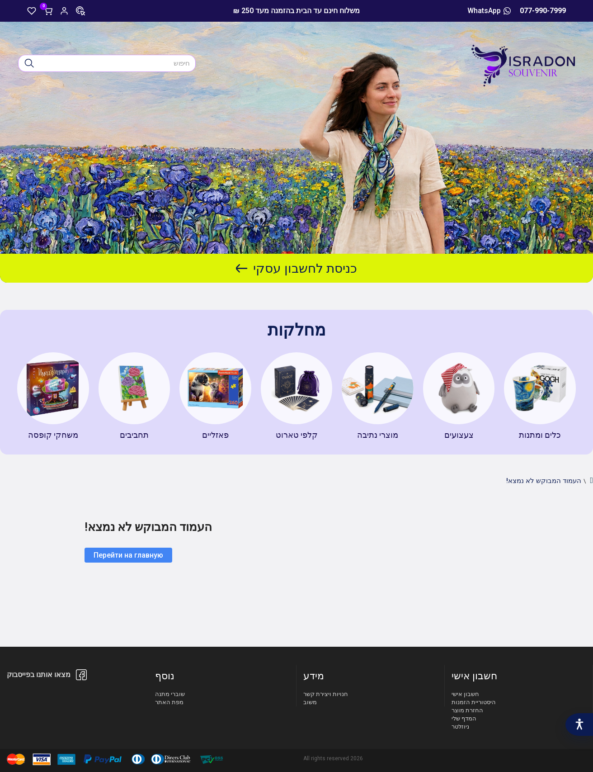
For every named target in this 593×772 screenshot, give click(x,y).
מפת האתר (169, 702)
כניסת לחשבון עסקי (296, 268)
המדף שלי (464, 718)
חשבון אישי (465, 694)
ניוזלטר (460, 726)
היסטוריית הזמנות (474, 702)
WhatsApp (489, 10)
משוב (310, 702)
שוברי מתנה (170, 694)
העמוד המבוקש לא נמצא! (543, 481)
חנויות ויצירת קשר (325, 694)
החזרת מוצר (467, 710)
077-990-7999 (543, 10)
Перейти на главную (128, 555)
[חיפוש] (29, 63)
